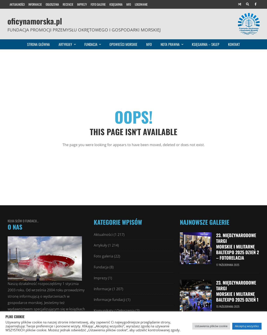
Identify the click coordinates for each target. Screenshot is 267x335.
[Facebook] (255, 4)
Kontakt (234, 44)
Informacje (35, 4)
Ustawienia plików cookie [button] (211, 326)
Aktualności (17, 4)
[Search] (247, 4)
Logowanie (141, 4)
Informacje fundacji (109, 299)
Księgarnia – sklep (205, 44)
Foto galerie (98, 4)
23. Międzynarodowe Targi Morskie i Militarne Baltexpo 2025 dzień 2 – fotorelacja (236, 246)
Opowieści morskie (123, 44)
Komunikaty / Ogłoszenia (114, 310)
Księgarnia (116, 4)
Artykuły (69, 44)
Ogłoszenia (52, 4)
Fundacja (94, 44)
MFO (128, 4)
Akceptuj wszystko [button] (247, 326)
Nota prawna (174, 44)
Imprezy (82, 4)
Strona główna (38, 44)
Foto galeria (103, 256)
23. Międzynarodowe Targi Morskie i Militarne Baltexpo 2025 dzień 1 (237, 289)
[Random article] (240, 4)
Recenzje (68, 4)
